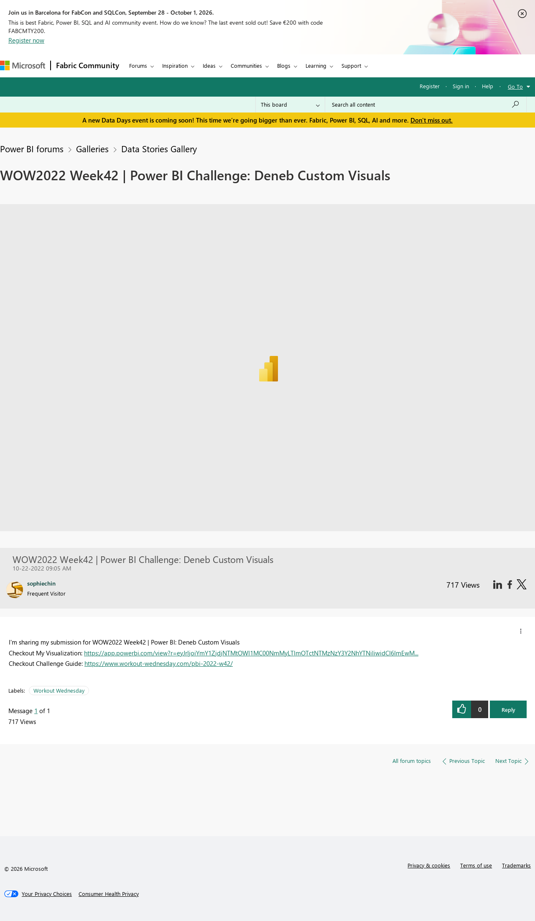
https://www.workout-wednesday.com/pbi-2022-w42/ (158, 663)
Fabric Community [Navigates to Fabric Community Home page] (87, 65)
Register (430, 86)
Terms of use (476, 865)
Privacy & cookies (429, 865)
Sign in (461, 86)
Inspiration (175, 65)
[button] (521, 631)
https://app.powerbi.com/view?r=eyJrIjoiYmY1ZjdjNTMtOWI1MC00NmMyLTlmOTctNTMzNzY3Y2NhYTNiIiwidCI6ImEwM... (251, 653)
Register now (26, 40)
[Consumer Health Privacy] (109, 893)
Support (351, 65)
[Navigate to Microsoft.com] (22, 65)
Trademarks (516, 865)
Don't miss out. (431, 120)
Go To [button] (515, 86)
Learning (316, 65)
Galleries (92, 148)
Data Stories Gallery (159, 148)
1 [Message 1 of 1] (36, 710)
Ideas (209, 65)
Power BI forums (32, 148)
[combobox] (426, 105)
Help (487, 86)
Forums (138, 65)
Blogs (283, 65)
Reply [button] (508, 709)
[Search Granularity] (290, 105)
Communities (246, 65)
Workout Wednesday (58, 690)
